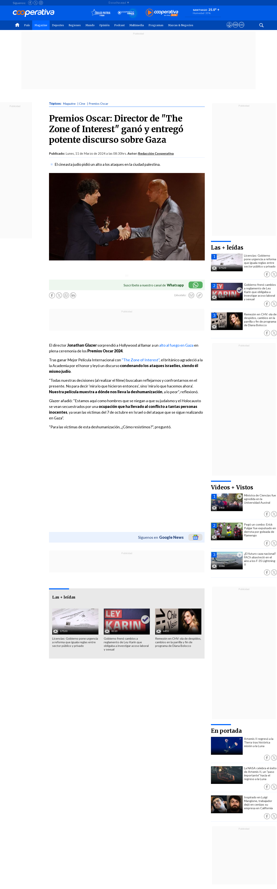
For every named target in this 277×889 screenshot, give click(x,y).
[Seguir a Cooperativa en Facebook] (30, 3)
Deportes (58, 25)
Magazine (41, 25)
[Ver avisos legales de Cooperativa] (229, 29)
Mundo (90, 25)
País (27, 25)
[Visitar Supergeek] (241, 29)
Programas (156, 25)
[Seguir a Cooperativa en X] (35, 3)
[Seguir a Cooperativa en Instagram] (41, 3)
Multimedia (136, 25)
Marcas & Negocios (180, 25)
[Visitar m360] (235, 29)
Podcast (119, 25)
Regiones (75, 25)
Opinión (104, 25)
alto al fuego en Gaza (176, 345)
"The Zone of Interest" (140, 359)
